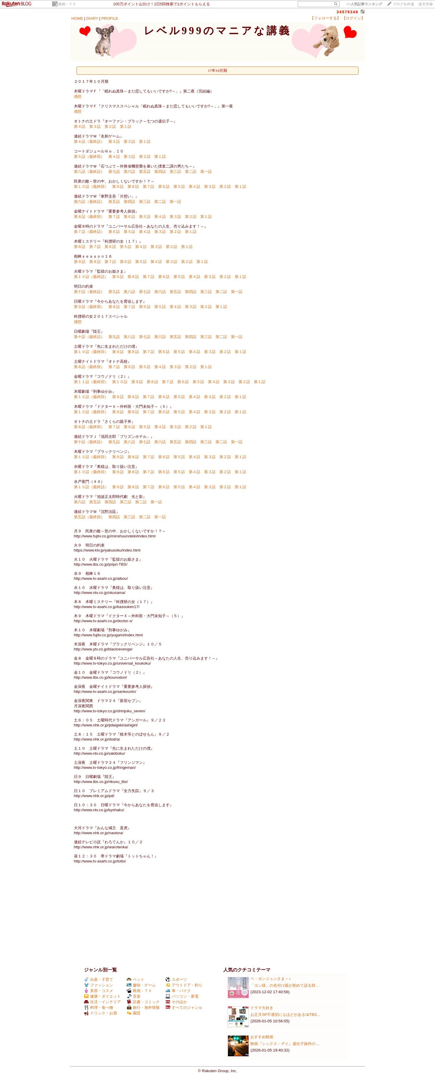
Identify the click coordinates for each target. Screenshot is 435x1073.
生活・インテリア (102, 1002)
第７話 (148, 186)
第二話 (190, 171)
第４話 (79, 126)
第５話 (179, 186)
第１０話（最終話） (91, 276)
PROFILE (109, 18)
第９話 (118, 186)
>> (364, 4)
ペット (135, 979)
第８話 (133, 186)
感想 (78, 96)
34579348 (347, 12)
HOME (77, 18)
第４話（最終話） (89, 141)
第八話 (129, 291)
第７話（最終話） (89, 231)
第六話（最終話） (89, 201)
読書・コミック (143, 1002)
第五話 (144, 171)
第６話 (164, 186)
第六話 (129, 171)
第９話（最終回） (89, 306)
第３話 (95, 126)
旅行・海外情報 (143, 1007)
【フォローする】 (325, 18)
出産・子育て (98, 979)
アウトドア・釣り (184, 985)
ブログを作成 (403, 4)
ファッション (98, 985)
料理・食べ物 (98, 1007)
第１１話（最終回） (91, 382)
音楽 (133, 996)
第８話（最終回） (89, 216)
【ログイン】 (353, 18)
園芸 (133, 1013)
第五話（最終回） (89, 517)
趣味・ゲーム (141, 985)
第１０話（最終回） (91, 186)
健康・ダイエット (102, 996)
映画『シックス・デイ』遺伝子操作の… (284, 1043)
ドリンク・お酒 (100, 1013)
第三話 (175, 171)
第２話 (110, 126)
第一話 (206, 171)
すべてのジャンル (184, 1007)
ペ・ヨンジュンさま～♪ (270, 978)
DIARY (92, 18)
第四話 (160, 171)
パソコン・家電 (182, 996)
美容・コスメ (98, 990)
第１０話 (120, 382)
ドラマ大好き (261, 1008)
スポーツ (176, 979)
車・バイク (178, 990)
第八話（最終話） (89, 171)
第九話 (114, 291)
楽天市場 (426, 4)
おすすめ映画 (261, 1037)
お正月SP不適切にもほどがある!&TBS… (285, 1014)
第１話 (125, 126)
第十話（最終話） (89, 291)
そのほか (176, 1002)
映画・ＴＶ (67, 4)
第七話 (114, 171)
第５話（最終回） (89, 156)
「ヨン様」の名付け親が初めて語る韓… (284, 985)
